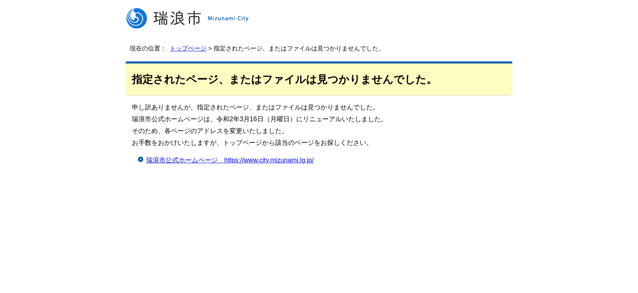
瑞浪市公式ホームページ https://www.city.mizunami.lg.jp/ (230, 160)
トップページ (188, 48)
